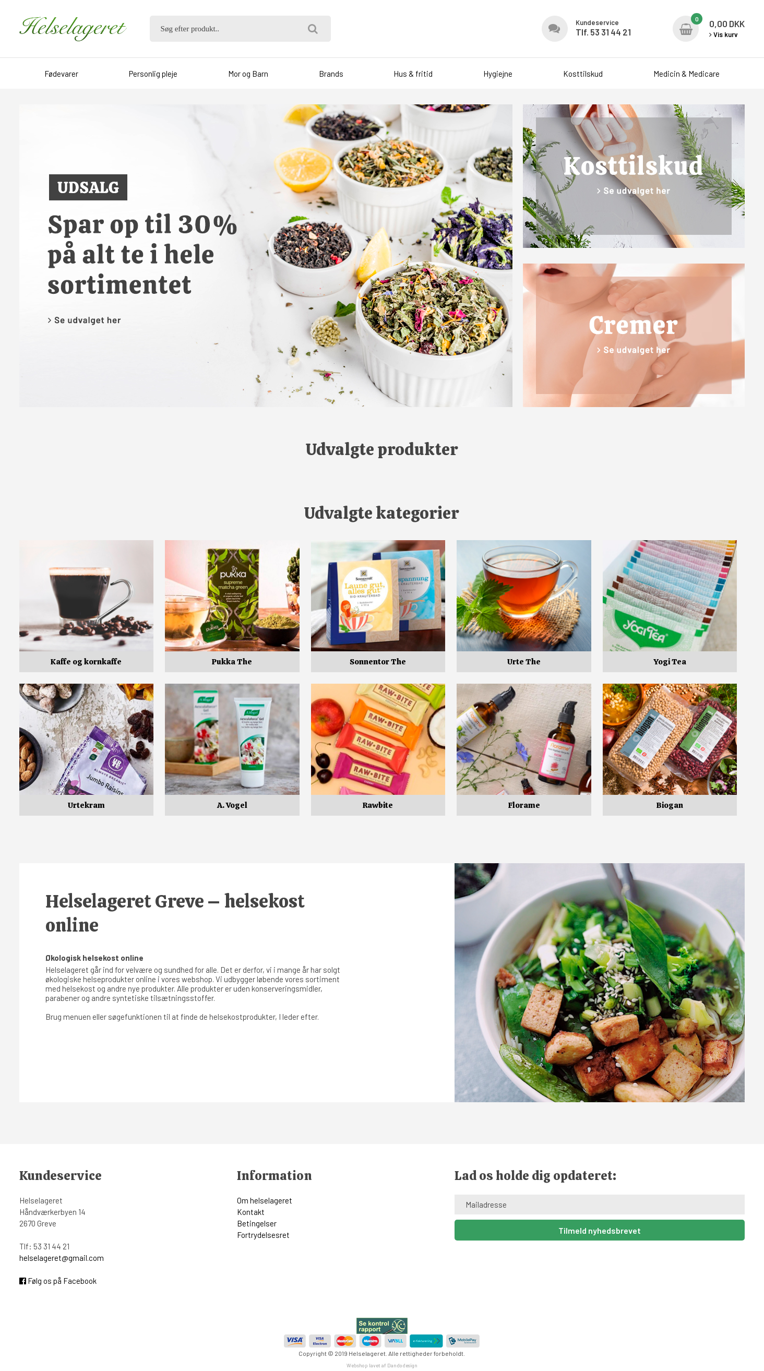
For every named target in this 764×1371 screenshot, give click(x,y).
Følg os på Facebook (58, 1280)
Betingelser (257, 1223)
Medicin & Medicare (686, 73)
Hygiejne (497, 73)
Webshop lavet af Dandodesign (382, 1365)
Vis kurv (723, 34)
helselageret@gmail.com (61, 1257)
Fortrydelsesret (263, 1234)
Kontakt (251, 1212)
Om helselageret (264, 1200)
